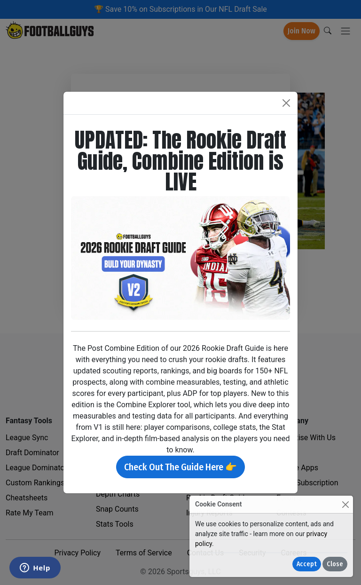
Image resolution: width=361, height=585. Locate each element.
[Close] (345, 504)
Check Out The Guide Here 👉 (180, 467)
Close (335, 564)
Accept (307, 564)
